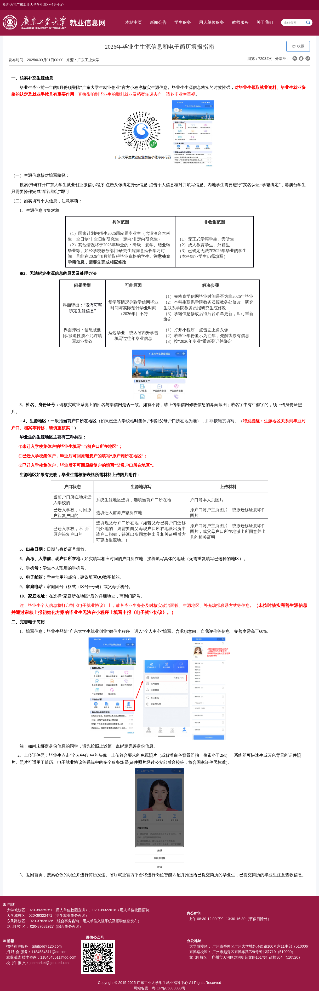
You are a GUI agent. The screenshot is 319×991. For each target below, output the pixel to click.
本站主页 (133, 22)
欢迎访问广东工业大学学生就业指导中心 (33, 5)
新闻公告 (158, 22)
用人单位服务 (211, 22)
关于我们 (265, 22)
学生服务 (182, 22)
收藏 (298, 46)
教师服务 (240, 22)
